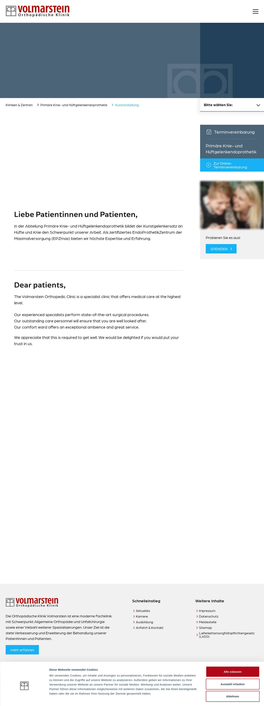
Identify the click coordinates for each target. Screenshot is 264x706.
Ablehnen (232, 681)
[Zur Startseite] (38, 11)
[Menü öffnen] (255, 11)
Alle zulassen (232, 656)
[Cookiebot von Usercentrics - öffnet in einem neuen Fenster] (24, 698)
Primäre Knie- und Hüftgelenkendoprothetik (73, 105)
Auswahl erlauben (233, 669)
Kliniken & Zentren (19, 105)
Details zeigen (199, 698)
